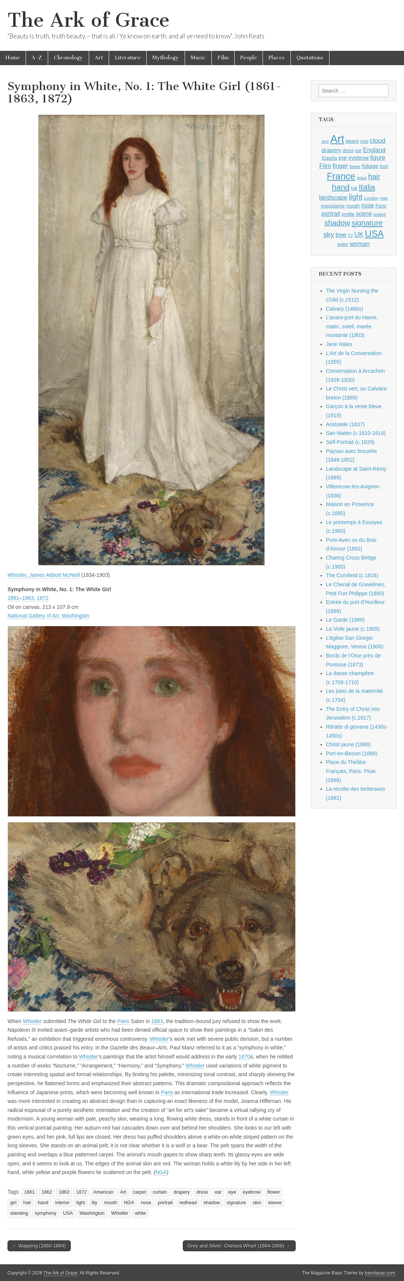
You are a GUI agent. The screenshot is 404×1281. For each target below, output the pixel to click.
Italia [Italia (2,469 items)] (367, 187)
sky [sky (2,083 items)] (329, 234)
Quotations (310, 58)
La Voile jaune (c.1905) (353, 629)
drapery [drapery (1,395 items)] (331, 150)
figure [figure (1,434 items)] (377, 157)
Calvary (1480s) (344, 309)
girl (13, 1202)
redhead (188, 1202)
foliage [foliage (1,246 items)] (370, 166)
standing (19, 1213)
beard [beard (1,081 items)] (352, 141)
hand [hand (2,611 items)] (340, 187)
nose (146, 1202)
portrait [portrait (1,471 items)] (330, 213)
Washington (75, 616)
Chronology (68, 58)
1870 (244, 1057)
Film (223, 58)
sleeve (274, 1202)
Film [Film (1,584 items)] (325, 165)
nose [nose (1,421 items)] (367, 205)
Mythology (165, 58)
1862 (46, 1192)
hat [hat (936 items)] (354, 188)
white (140, 1213)
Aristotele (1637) (345, 424)
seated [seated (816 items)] (379, 214)
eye (232, 1192)
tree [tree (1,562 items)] (341, 234)
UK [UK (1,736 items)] (358, 234)
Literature (128, 58)
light (80, 1202)
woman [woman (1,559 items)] (360, 243)
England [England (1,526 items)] (374, 149)
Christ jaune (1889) (348, 744)
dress (202, 1192)
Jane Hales (339, 344)
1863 (28, 598)
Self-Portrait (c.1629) (350, 442)
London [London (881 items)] (371, 197)
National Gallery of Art (33, 616)
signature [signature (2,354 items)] (367, 223)
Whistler (32, 1021)
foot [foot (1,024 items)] (384, 166)
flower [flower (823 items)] (354, 166)
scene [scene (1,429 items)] (364, 213)
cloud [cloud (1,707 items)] (377, 140)
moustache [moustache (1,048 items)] (333, 206)
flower (273, 1192)
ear (218, 1192)
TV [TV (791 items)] (350, 235)
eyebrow (252, 1192)
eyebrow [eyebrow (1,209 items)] (358, 158)
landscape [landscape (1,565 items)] (333, 197)
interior (62, 1202)
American (103, 1192)
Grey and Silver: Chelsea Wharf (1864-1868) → (239, 1246)
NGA (161, 1172)
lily (94, 1202)
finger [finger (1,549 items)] (340, 165)
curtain (160, 1192)
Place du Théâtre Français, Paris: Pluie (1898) (351, 771)
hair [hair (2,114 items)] (374, 177)
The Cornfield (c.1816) (352, 575)
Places (277, 58)
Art (99, 58)
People (248, 58)
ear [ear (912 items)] (358, 150)
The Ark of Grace (89, 20)
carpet (139, 1192)
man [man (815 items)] (384, 198)
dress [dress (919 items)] (348, 150)
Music (198, 58)
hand (43, 1202)
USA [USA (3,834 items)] (374, 234)
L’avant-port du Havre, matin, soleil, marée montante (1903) (352, 326)
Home (13, 58)
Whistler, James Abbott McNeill (44, 575)
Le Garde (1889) (345, 620)
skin (257, 1202)
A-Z (37, 58)
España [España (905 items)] (329, 158)
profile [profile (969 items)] (348, 214)
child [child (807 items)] (364, 141)
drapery (182, 1192)
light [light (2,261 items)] (355, 197)
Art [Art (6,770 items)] (337, 139)
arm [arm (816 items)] (325, 141)
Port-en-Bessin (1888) (352, 753)
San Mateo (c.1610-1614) (356, 433)
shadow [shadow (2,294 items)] (337, 223)
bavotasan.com (380, 1273)
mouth (110, 1202)
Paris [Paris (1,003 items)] (380, 206)
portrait (165, 1202)
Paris (123, 1021)
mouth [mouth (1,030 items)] (353, 206)
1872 (43, 598)
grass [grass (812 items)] (362, 177)
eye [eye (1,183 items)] (343, 158)
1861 (13, 598)
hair (27, 1202)
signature (236, 1202)
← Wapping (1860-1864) (39, 1246)
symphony (45, 1213)
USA (68, 1213)
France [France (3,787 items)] (341, 176)
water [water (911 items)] (342, 244)
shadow (212, 1202)
